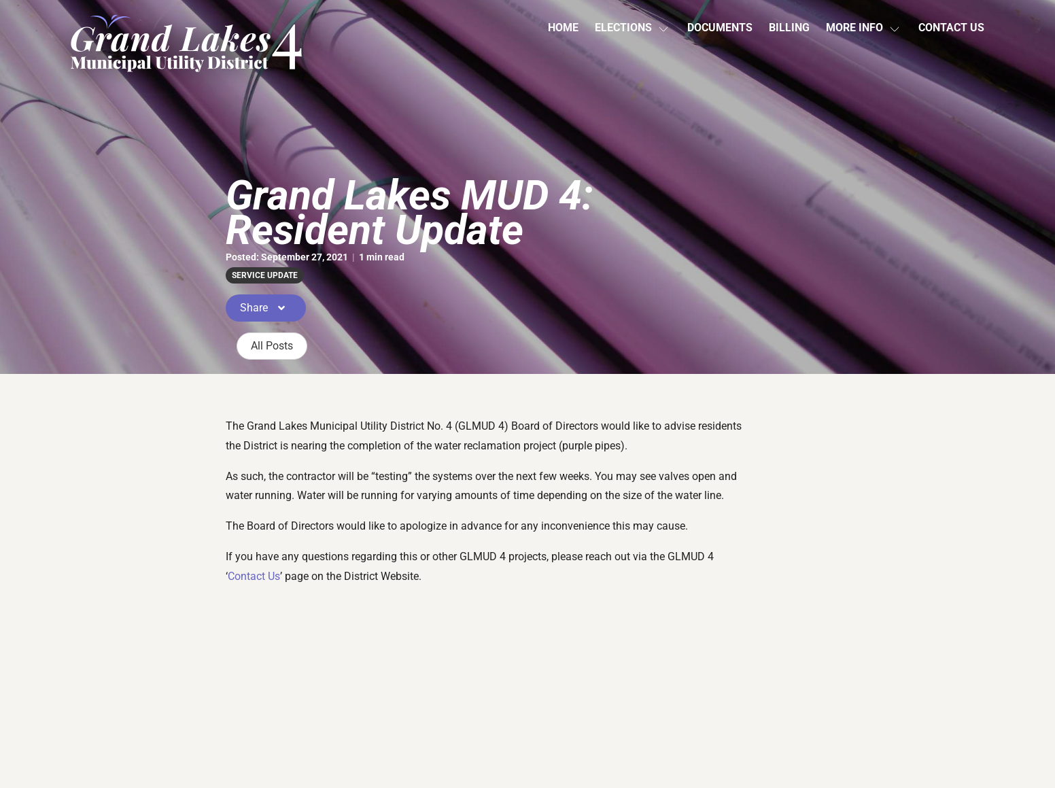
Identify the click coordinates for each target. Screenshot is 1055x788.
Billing (789, 27)
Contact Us (951, 27)
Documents (720, 27)
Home (563, 27)
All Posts (272, 345)
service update (265, 275)
